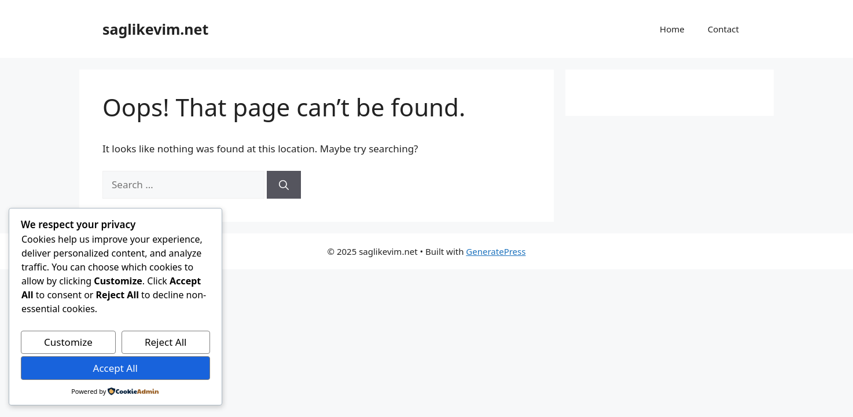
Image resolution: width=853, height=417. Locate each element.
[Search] (284, 185)
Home (672, 29)
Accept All (115, 368)
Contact (723, 29)
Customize (68, 342)
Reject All (166, 342)
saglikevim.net (155, 29)
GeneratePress (495, 251)
